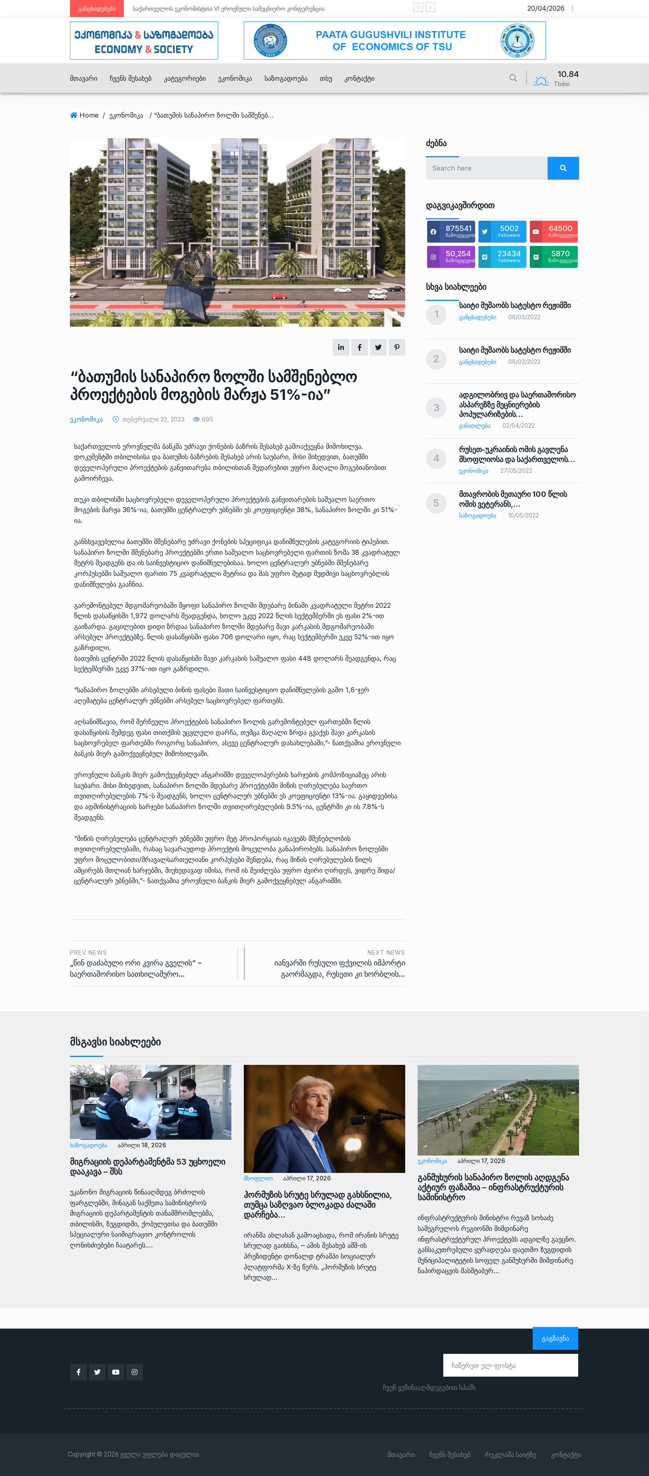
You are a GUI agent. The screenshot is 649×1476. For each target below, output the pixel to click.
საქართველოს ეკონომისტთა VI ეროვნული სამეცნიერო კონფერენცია (228, 8)
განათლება (474, 425)
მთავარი (83, 78)
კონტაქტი (359, 78)
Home (89, 115)
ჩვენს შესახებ (130, 78)
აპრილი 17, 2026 (307, 1178)
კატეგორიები (185, 78)
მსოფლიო (258, 1178)
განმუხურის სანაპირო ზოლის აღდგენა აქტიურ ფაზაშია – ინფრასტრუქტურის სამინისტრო (493, 1187)
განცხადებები (477, 316)
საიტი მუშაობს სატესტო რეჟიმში (515, 305)
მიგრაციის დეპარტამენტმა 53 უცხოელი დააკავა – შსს (147, 1167)
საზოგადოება (286, 78)
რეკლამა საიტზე (510, 1455)
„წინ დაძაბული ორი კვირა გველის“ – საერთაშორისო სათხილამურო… (150, 962)
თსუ (326, 78)
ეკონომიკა (235, 78)
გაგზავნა (555, 1338)
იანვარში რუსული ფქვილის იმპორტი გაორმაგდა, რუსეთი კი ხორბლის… (329, 962)
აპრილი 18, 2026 (142, 1145)
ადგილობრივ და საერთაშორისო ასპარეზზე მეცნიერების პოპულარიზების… (517, 404)
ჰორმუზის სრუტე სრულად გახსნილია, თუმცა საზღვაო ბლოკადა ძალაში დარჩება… (318, 1205)
